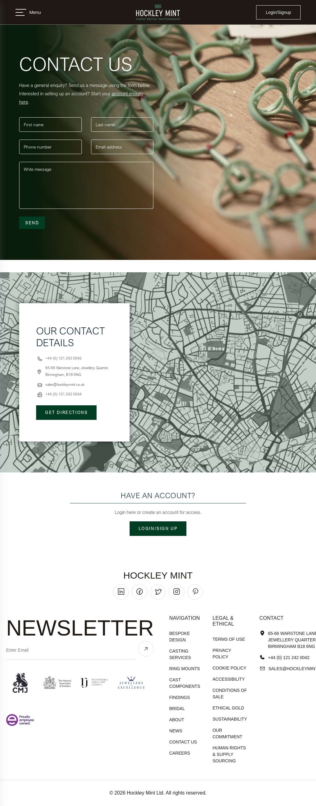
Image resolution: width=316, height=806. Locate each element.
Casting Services (180, 654)
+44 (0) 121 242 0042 (285, 657)
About (176, 719)
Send (32, 222)
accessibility (229, 679)
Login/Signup (278, 12)
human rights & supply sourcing (229, 754)
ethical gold (228, 707)
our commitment (227, 733)
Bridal (177, 708)
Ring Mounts (184, 668)
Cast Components (184, 683)
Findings (179, 697)
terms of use (229, 639)
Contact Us (183, 741)
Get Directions (66, 412)
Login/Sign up (158, 528)
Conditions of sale (230, 693)
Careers (179, 753)
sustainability (230, 719)
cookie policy (230, 668)
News (175, 730)
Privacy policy (222, 653)
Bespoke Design (179, 636)
